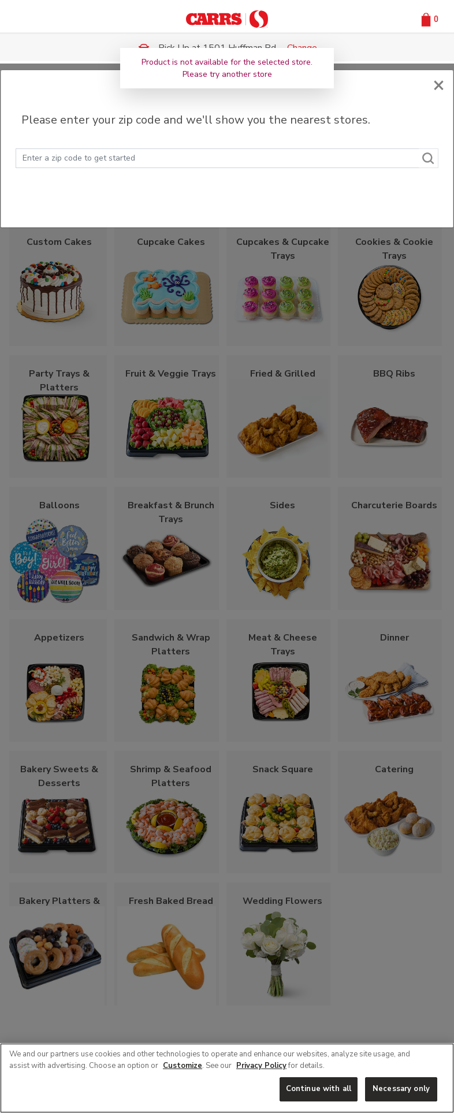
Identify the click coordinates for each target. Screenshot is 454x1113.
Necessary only (401, 1089)
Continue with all (318, 1089)
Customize (182, 1065)
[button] (428, 18)
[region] (227, 1078)
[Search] (428, 158)
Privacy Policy (261, 1065)
